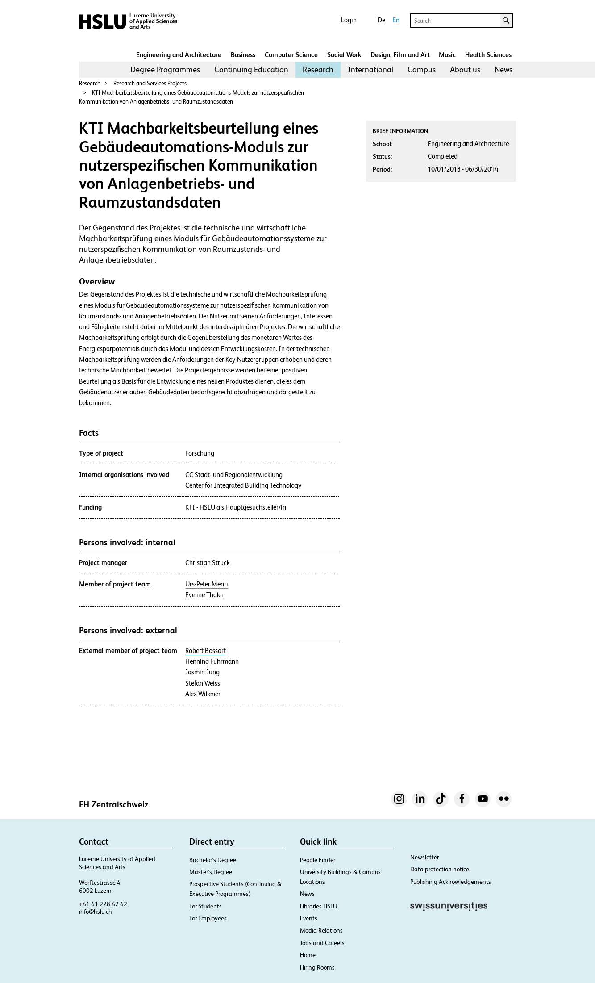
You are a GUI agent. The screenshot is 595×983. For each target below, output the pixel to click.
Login (349, 20)
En (395, 20)
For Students (205, 906)
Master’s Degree (210, 871)
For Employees (208, 918)
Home (308, 954)
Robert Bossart (205, 650)
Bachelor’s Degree (212, 859)
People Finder (317, 859)
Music (447, 55)
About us (465, 69)
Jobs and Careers (322, 942)
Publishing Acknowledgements (450, 881)
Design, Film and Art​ (400, 55)
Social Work (344, 55)
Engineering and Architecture (178, 55)
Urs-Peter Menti (206, 584)
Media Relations (321, 930)
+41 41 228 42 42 (103, 904)
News (503, 69)
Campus (422, 69)
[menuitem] (165, 70)
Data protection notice (439, 869)
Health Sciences (488, 55)
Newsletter (424, 857)
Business (243, 55)
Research (318, 69)
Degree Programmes (165, 69)
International (370, 69)
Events (308, 918)
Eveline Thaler (204, 594)
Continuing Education (251, 69)
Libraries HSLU (318, 906)
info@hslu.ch (95, 911)
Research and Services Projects (150, 83)
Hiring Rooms (317, 967)
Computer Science (291, 55)
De (381, 20)
